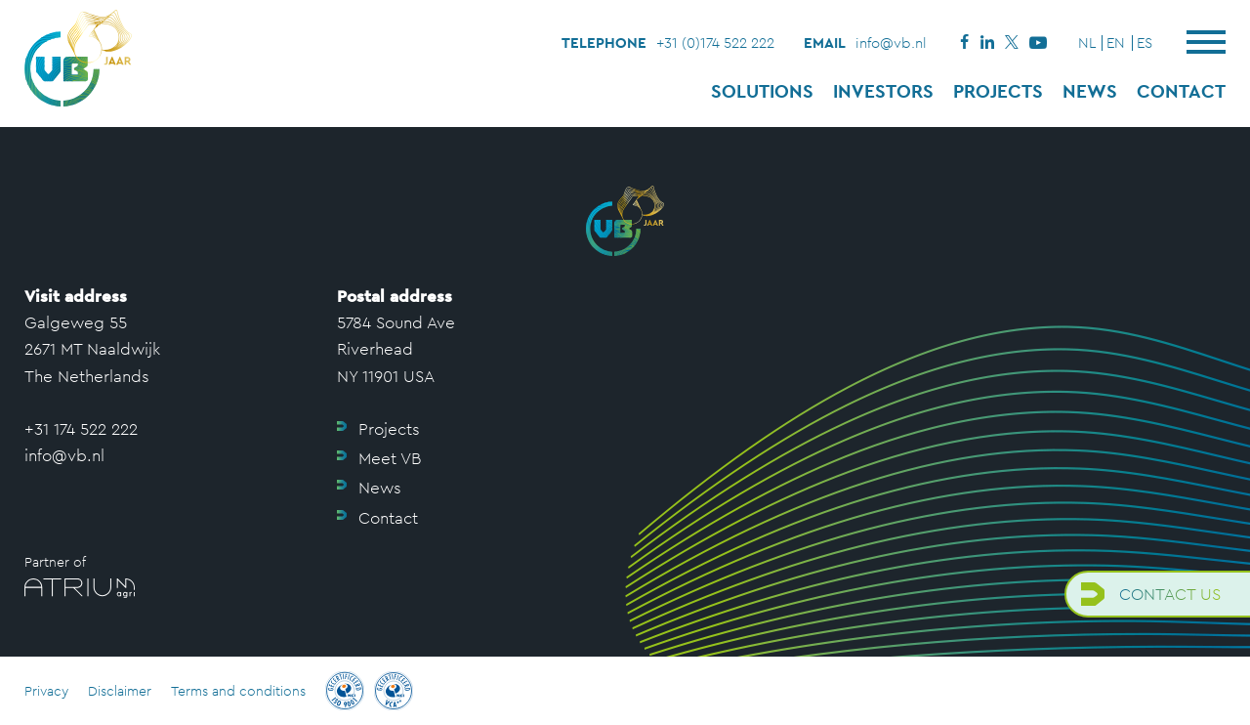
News (1089, 91)
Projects (998, 91)
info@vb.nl (891, 42)
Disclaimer (119, 691)
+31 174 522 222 (81, 429)
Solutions (762, 91)
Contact (1181, 91)
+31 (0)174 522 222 (715, 42)
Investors (883, 91)
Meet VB (389, 458)
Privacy (46, 691)
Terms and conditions (238, 691)
